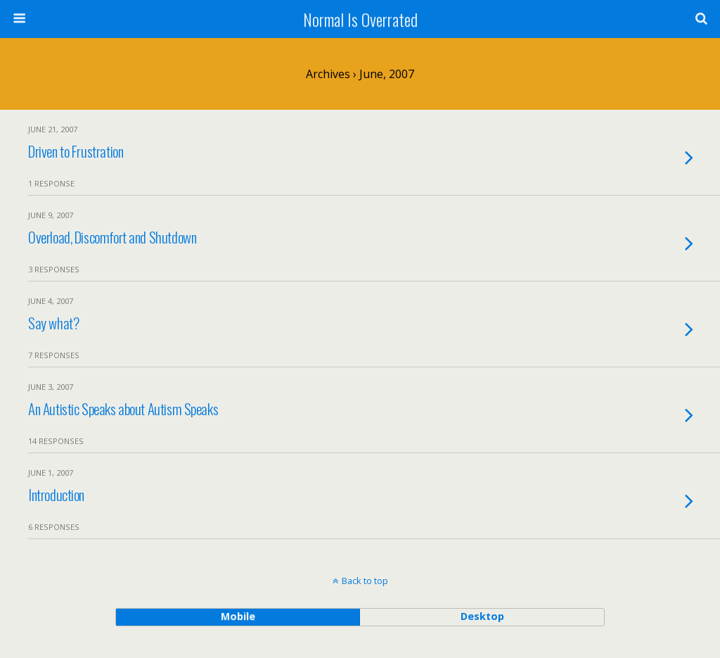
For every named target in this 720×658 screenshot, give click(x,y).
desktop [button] (482, 616)
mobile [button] (238, 616)
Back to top (365, 580)
